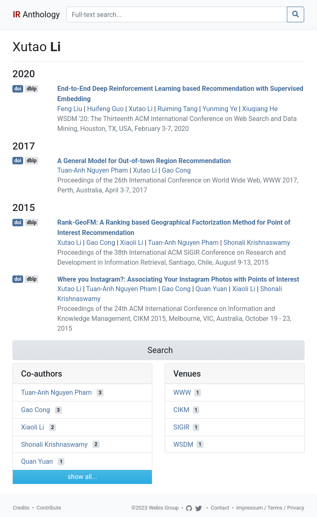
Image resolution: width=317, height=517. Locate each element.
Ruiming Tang (177, 109)
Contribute (48, 508)
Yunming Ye (219, 109)
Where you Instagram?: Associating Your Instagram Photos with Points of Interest (178, 279)
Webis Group (164, 508)
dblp (31, 89)
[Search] (176, 14)
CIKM (181, 410)
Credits (21, 508)
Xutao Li (140, 109)
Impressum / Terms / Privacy (270, 508)
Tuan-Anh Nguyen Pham (92, 170)
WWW (182, 392)
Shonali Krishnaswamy (256, 243)
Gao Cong (176, 170)
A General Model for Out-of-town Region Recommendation (144, 160)
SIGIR (181, 427)
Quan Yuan (211, 289)
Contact (220, 508)
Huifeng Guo (105, 109)
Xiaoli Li (131, 243)
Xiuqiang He (260, 109)
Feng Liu (69, 109)
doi (17, 89)
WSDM (183, 444)
